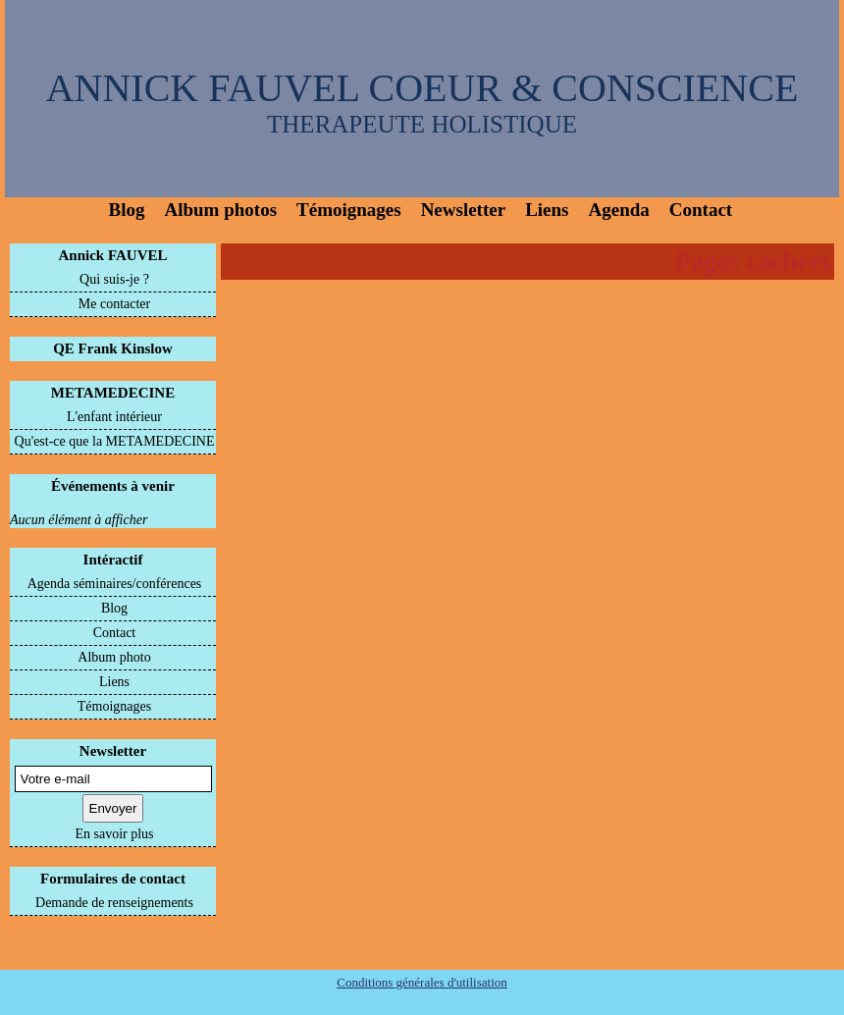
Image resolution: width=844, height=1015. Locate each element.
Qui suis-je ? (114, 279)
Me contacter (114, 303)
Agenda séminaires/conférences (114, 583)
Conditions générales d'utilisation (422, 982)
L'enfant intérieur (114, 416)
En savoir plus (114, 834)
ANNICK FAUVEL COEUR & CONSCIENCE (422, 88)
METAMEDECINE (113, 393)
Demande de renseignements (114, 902)
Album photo (114, 657)
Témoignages (348, 209)
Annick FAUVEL (113, 255)
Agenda (619, 209)
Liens (546, 209)
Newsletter (463, 209)
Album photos (220, 209)
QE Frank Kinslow (113, 348)
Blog (127, 209)
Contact (700, 209)
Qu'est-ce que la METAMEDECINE (115, 441)
